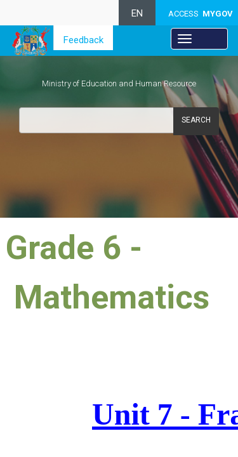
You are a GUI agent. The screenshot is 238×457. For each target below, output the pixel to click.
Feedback (83, 40)
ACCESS (200, 13)
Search (196, 120)
